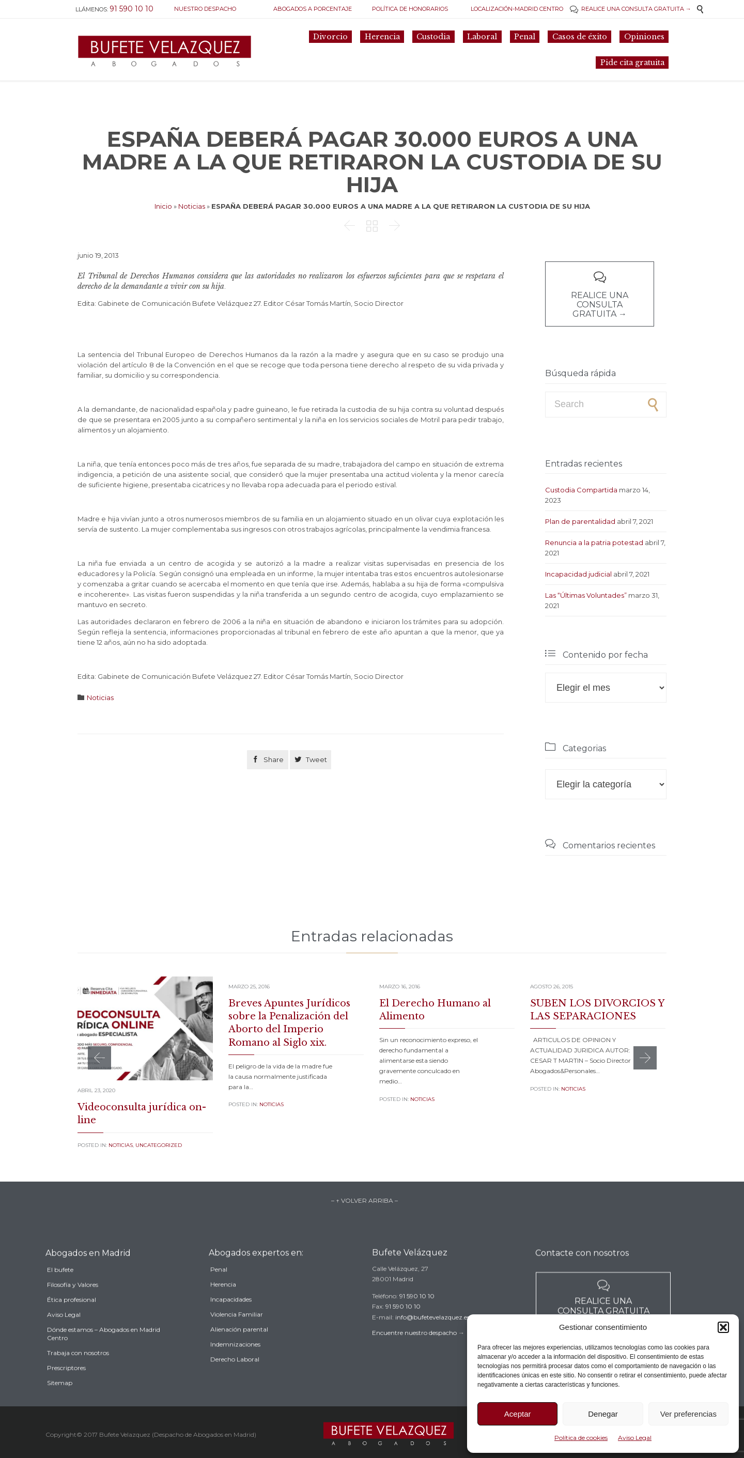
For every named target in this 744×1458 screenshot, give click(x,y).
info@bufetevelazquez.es (432, 1329)
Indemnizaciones (235, 1359)
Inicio (163, 206)
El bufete (60, 1288)
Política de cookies (581, 1437)
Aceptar (517, 1413)
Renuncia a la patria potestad (594, 542)
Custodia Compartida (581, 490)
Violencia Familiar (236, 1329)
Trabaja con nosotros (78, 1371)
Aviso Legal (635, 1437)
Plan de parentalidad (580, 521)
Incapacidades (231, 1315)
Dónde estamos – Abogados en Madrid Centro (103, 1352)
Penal (218, 1285)
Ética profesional (71, 1318)
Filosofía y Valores (72, 1303)
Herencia (223, 1300)
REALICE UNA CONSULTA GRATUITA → (630, 8)
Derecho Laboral (234, 1374)
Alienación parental (239, 1344)
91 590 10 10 (417, 1308)
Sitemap (59, 1401)
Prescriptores (66, 1386)
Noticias (191, 206)
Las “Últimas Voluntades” (586, 595)
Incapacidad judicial (578, 574)
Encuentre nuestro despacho (414, 1344)
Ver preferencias (688, 1413)
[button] (723, 1327)
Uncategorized (158, 1145)
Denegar (603, 1413)
